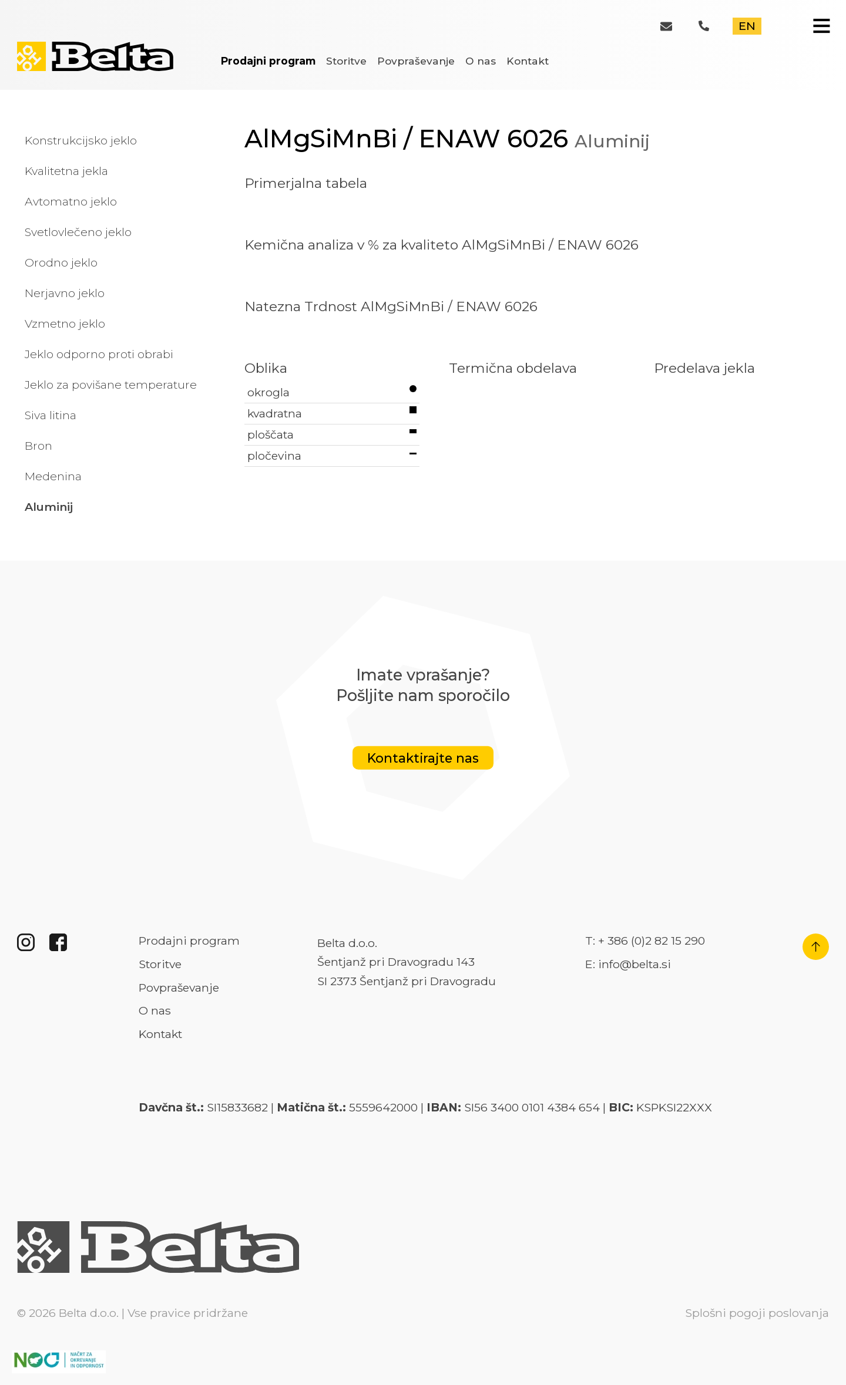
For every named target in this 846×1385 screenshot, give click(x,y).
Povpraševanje (416, 61)
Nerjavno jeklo (65, 293)
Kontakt (527, 61)
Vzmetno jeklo (65, 323)
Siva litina (50, 415)
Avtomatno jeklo (71, 201)
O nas (480, 61)
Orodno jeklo (61, 262)
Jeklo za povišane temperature (111, 385)
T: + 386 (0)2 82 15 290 (645, 941)
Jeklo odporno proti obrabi (99, 354)
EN (747, 26)
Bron (38, 446)
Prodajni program (268, 61)
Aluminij (49, 507)
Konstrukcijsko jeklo (81, 140)
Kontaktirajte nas (423, 758)
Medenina (53, 476)
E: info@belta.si (628, 964)
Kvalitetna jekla (66, 171)
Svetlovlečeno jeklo (78, 232)
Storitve (346, 61)
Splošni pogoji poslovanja (757, 1313)
